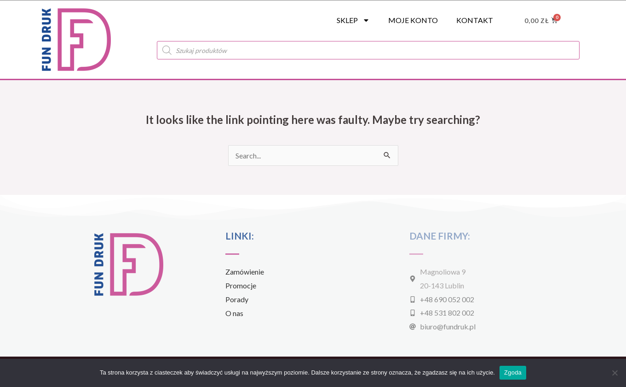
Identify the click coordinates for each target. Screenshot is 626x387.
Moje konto (413, 20)
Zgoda (513, 372)
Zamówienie (244, 271)
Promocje (240, 285)
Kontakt (474, 20)
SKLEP (353, 20)
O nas (234, 313)
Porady (236, 299)
